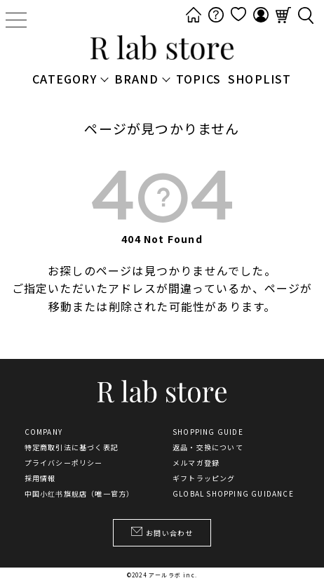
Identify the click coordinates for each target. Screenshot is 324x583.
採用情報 (40, 478)
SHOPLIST (260, 78)
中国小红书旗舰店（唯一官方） (80, 494)
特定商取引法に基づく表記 (72, 447)
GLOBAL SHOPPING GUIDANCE (233, 494)
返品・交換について (208, 447)
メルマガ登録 (196, 463)
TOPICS (198, 78)
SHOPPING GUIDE (208, 432)
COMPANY (43, 432)
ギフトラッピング (204, 478)
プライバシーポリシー (64, 463)
